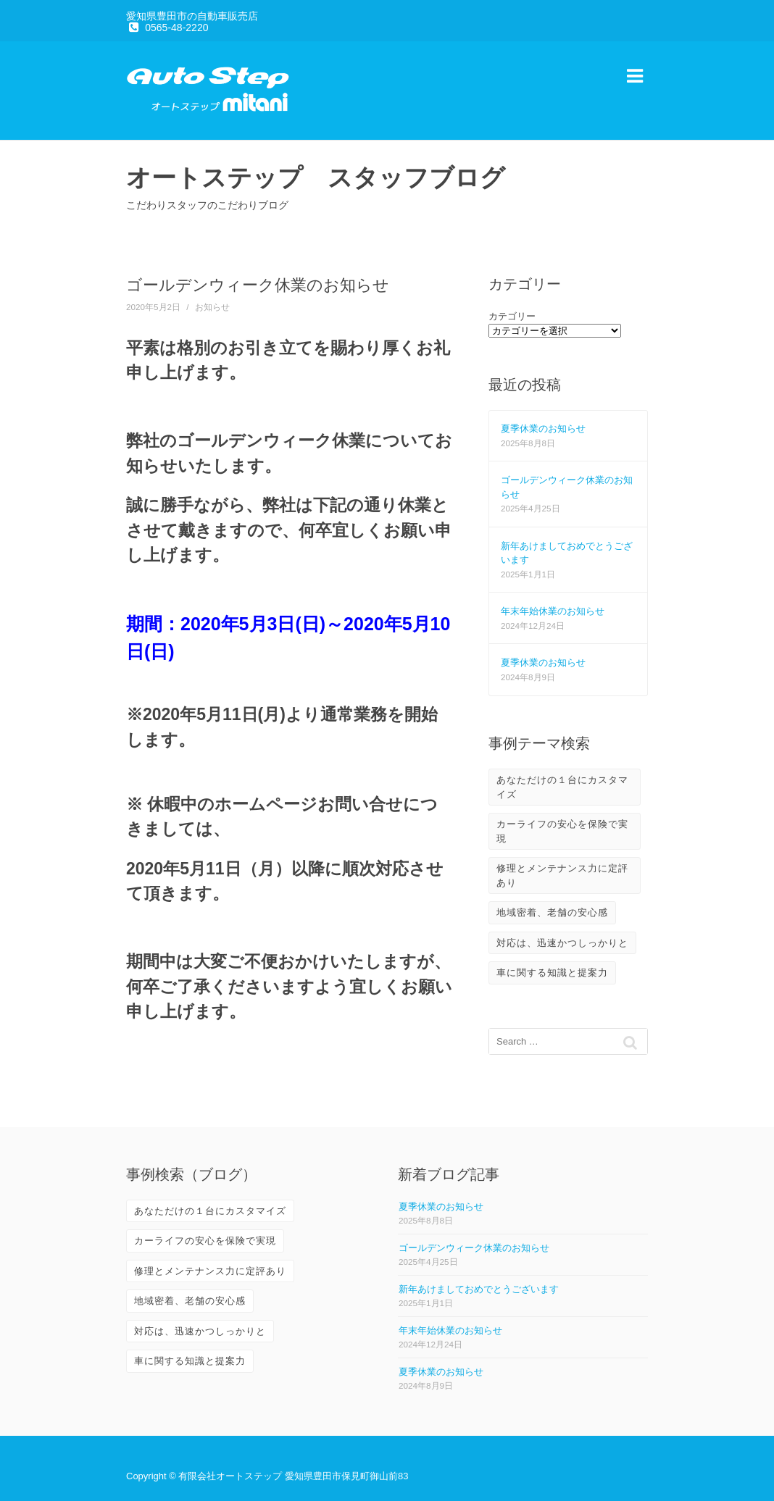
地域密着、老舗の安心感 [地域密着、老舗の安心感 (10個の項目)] (552, 912)
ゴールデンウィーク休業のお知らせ (474, 1247)
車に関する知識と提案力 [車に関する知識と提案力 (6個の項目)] (552, 972)
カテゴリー (512, 316)
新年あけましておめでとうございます (479, 1289)
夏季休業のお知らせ (543, 428)
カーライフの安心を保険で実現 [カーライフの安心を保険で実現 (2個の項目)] (562, 831)
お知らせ (212, 307)
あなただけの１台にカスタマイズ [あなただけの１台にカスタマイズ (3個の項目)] (562, 787)
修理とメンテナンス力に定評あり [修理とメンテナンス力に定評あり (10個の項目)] (562, 875)
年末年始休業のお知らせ (552, 611)
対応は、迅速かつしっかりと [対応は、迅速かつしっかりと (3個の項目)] (562, 942)
